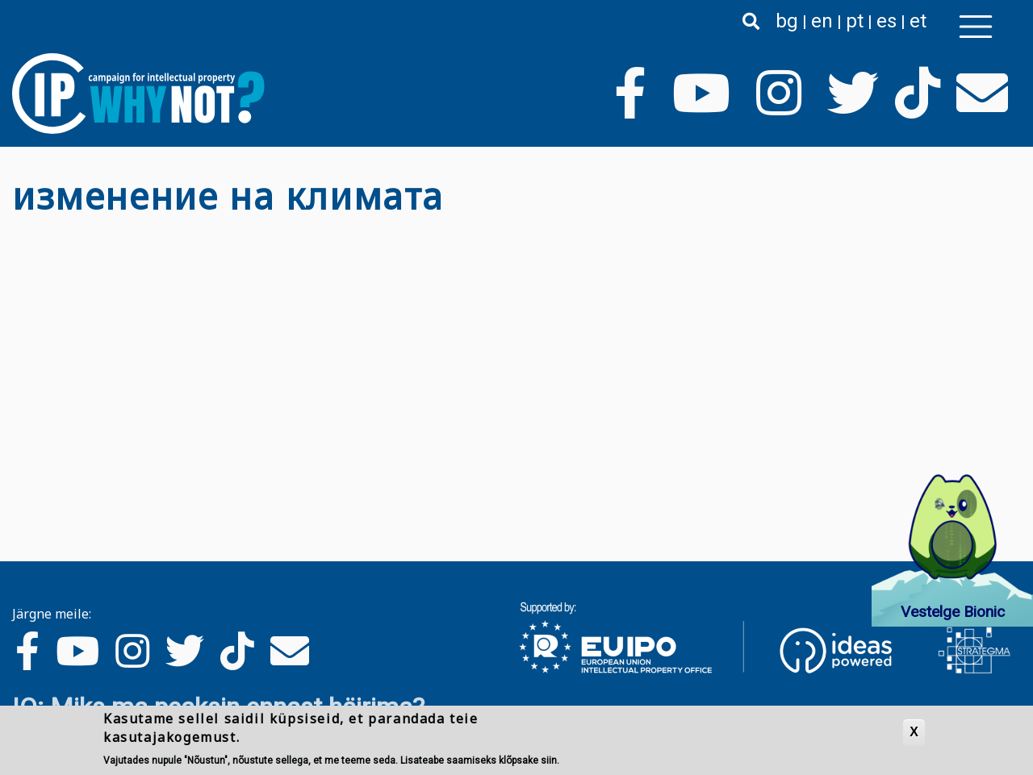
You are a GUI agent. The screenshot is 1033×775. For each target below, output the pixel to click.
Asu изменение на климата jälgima (18, 230)
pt (855, 21)
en (822, 21)
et (918, 21)
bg (787, 21)
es (886, 21)
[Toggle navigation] (975, 26)
